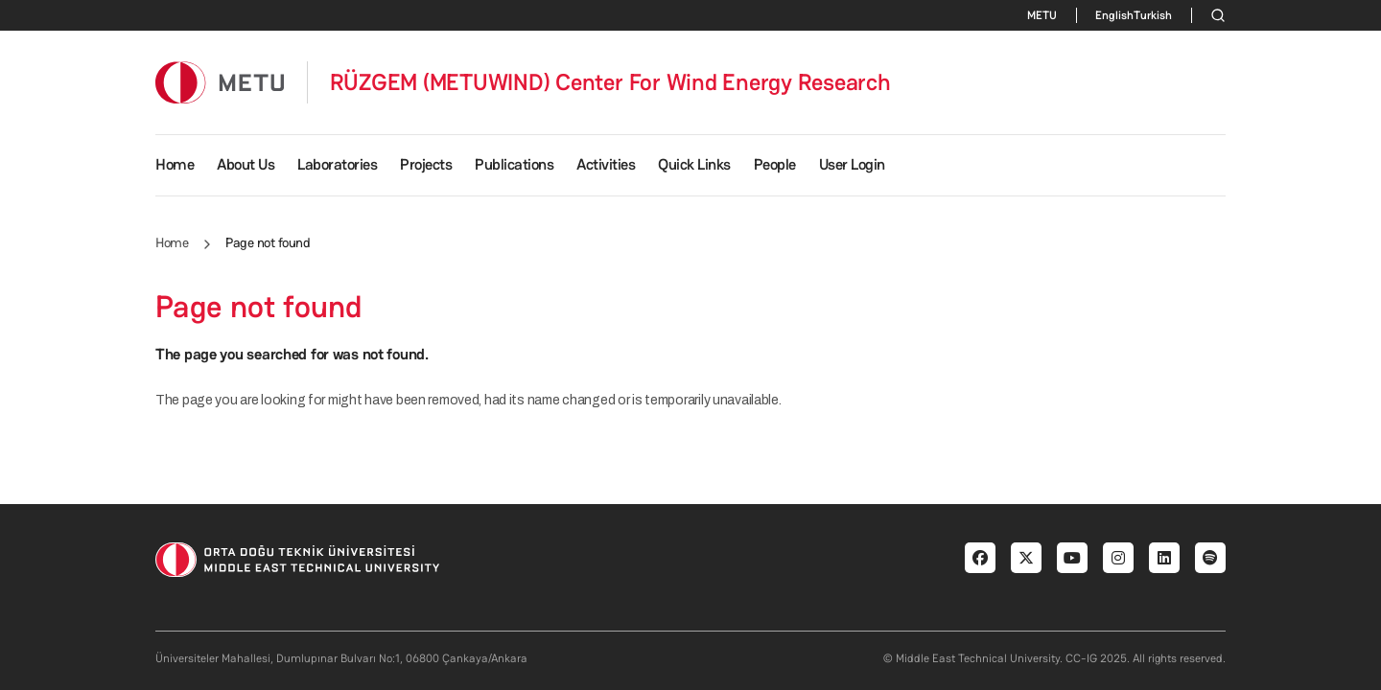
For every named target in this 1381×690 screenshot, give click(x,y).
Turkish (1153, 15)
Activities (605, 164)
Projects (426, 164)
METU (1042, 15)
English (1114, 15)
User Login (852, 164)
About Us (245, 164)
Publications (514, 164)
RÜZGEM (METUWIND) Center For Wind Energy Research (610, 82)
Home (174, 164)
